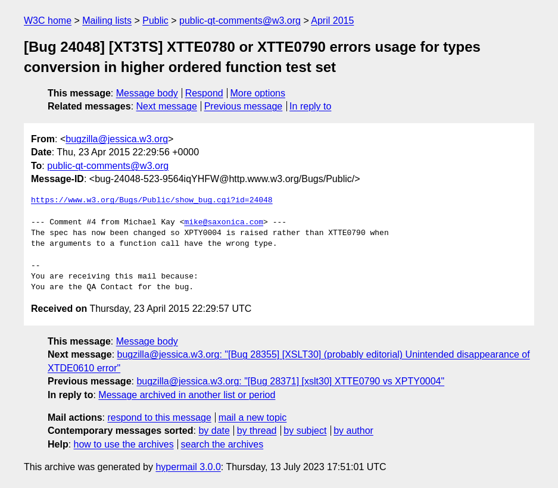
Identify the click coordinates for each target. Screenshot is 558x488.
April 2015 (332, 20)
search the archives (222, 444)
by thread (257, 431)
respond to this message (159, 417)
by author (353, 431)
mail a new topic (253, 417)
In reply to (310, 106)
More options (258, 93)
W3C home (47, 20)
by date (213, 431)
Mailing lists (107, 20)
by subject (304, 431)
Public (155, 20)
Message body (147, 93)
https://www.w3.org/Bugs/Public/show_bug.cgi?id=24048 (152, 200)
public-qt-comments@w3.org (240, 20)
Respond (204, 93)
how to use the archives (124, 444)
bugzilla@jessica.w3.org (117, 139)
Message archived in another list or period (186, 395)
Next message (166, 106)
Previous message (243, 106)
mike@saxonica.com (223, 222)
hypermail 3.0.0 (187, 467)
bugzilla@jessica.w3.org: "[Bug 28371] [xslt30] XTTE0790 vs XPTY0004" (290, 381)
